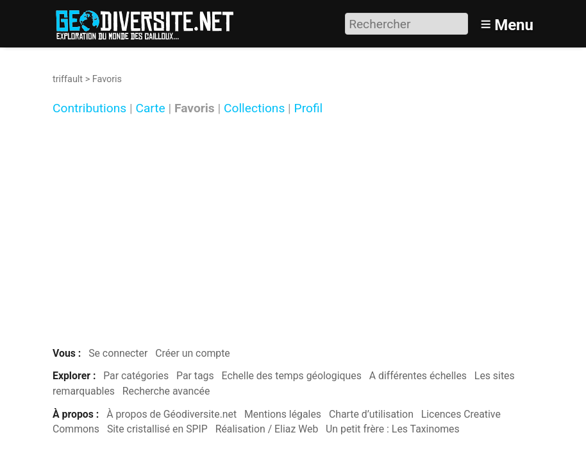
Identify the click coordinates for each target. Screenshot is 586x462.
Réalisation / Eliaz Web (267, 429)
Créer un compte (192, 353)
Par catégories (136, 376)
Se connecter (117, 353)
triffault (68, 79)
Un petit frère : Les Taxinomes (393, 429)
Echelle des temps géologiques (292, 376)
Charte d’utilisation (371, 414)
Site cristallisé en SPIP (157, 429)
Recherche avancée (166, 391)
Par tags (195, 376)
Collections (254, 108)
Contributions (89, 108)
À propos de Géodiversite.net (171, 414)
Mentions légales (282, 414)
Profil (308, 108)
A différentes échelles (418, 376)
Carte (150, 108)
